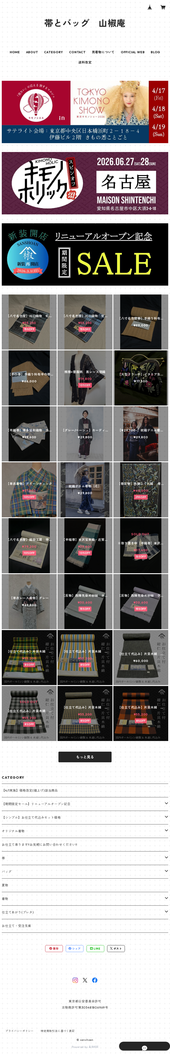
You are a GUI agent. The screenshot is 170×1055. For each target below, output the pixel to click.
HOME (15, 52)
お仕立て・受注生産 (16, 926)
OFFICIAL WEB (133, 52)
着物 (5, 899)
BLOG (155, 52)
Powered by (85, 1047)
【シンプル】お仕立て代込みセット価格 (31, 818)
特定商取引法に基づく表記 (58, 1031)
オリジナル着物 (13, 831)
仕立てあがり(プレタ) (18, 912)
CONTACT (77, 52)
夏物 (5, 885)
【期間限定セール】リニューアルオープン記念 (36, 804)
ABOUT (32, 52)
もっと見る (85, 757)
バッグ (7, 872)
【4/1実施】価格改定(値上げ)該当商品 (30, 790)
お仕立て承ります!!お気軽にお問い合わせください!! (39, 845)
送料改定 (84, 62)
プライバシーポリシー (19, 1031)
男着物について (103, 52)
